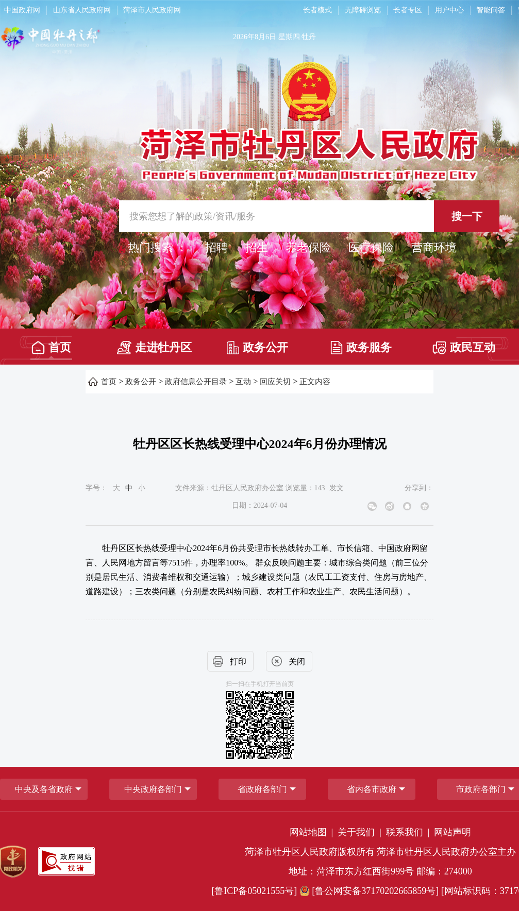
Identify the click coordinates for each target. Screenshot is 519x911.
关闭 (297, 661)
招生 (256, 247)
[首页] (51, 344)
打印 (238, 661)
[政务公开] (257, 344)
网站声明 (452, 832)
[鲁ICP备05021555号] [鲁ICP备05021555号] (254, 891)
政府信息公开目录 (196, 381)
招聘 (216, 247)
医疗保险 (371, 247)
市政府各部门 (481, 789)
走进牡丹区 (154, 347)
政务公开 (257, 347)
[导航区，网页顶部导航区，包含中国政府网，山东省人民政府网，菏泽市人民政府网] (144, 10)
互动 (243, 381)
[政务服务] (360, 344)
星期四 (289, 37)
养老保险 (308, 247)
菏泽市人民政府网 (152, 10)
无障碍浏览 (363, 10)
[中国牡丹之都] (91, 42)
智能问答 (490, 10)
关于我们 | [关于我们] (360, 832)
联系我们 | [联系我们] (409, 832)
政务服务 (361, 347)
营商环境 (434, 247)
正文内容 (314, 381)
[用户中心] (451, 10)
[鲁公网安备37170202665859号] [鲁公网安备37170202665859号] (370, 891)
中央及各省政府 (44, 789)
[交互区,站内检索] (309, 216)
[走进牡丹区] (154, 344)
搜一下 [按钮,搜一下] (466, 216)
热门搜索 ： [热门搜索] (158, 247)
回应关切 (275, 381)
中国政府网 (22, 10)
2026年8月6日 (254, 37)
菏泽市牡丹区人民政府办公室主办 (446, 852)
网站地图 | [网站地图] (313, 832)
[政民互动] (464, 344)
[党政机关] (13, 862)
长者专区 (407, 10)
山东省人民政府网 (82, 10)
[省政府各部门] (262, 789)
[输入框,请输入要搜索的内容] (309, 216)
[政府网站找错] (66, 861)
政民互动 (463, 348)
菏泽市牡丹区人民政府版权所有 (310, 852)
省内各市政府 (371, 789)
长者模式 (317, 10)
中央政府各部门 (153, 789)
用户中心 (449, 10)
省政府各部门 (262, 789)
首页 (51, 347)
